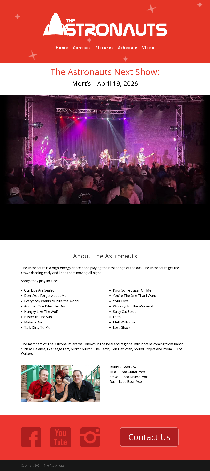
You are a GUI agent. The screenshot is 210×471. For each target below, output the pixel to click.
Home (62, 48)
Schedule (128, 48)
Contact (82, 48)
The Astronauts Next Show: (105, 71)
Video (148, 48)
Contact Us (149, 437)
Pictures (104, 48)
